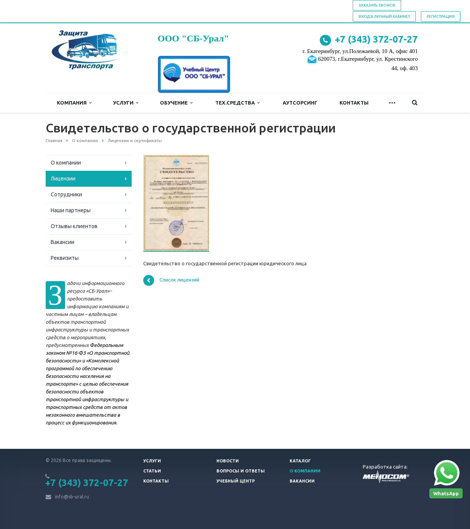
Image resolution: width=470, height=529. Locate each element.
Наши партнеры (71, 210)
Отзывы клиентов (74, 226)
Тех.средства (237, 103)
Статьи (152, 471)
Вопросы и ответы (240, 471)
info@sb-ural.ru (72, 496)
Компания (74, 103)
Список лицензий (171, 280)
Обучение (176, 103)
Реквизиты (65, 258)
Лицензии (63, 178)
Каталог (300, 461)
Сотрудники (66, 194)
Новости (227, 461)
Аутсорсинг (300, 102)
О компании (66, 163)
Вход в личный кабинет (384, 16)
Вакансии (62, 242)
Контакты (354, 102)
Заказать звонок (377, 5)
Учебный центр (235, 481)
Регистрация (441, 16)
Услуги (125, 103)
